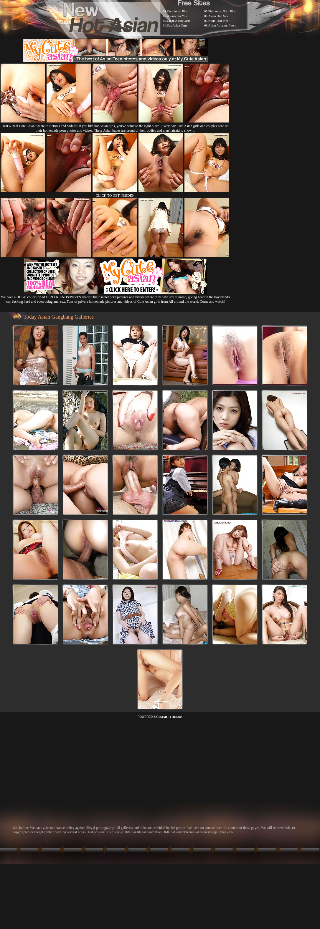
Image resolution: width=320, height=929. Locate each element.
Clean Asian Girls (178, 20)
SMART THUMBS (170, 716)
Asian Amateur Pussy (222, 25)
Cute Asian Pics (177, 11)
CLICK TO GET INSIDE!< (115, 195)
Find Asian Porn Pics (222, 11)
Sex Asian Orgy (177, 25)
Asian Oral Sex (218, 16)
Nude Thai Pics (218, 20)
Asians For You (177, 16)
